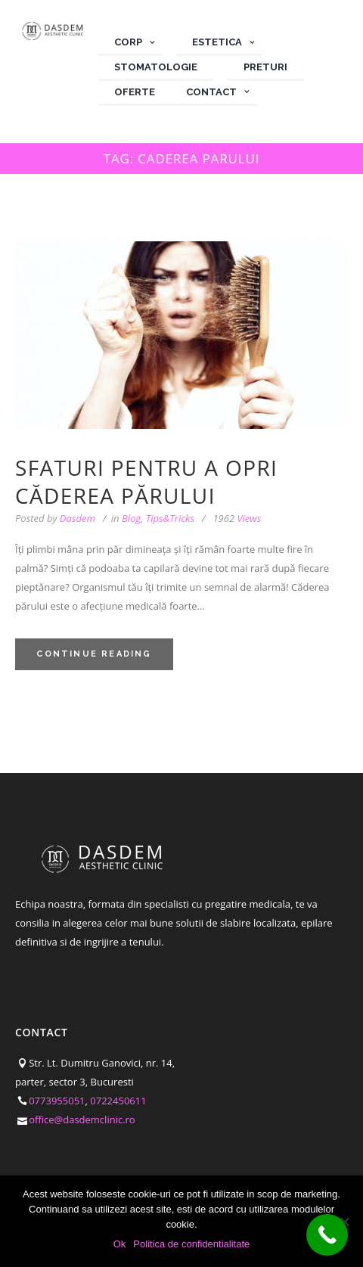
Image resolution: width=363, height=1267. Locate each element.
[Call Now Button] (327, 1235)
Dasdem (77, 445)
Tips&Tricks (170, 445)
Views (237, 445)
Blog (131, 445)
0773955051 (57, 1028)
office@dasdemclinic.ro (82, 1047)
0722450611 (118, 1028)
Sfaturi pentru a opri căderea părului (146, 409)
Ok (119, 1244)
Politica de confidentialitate (77, 1153)
